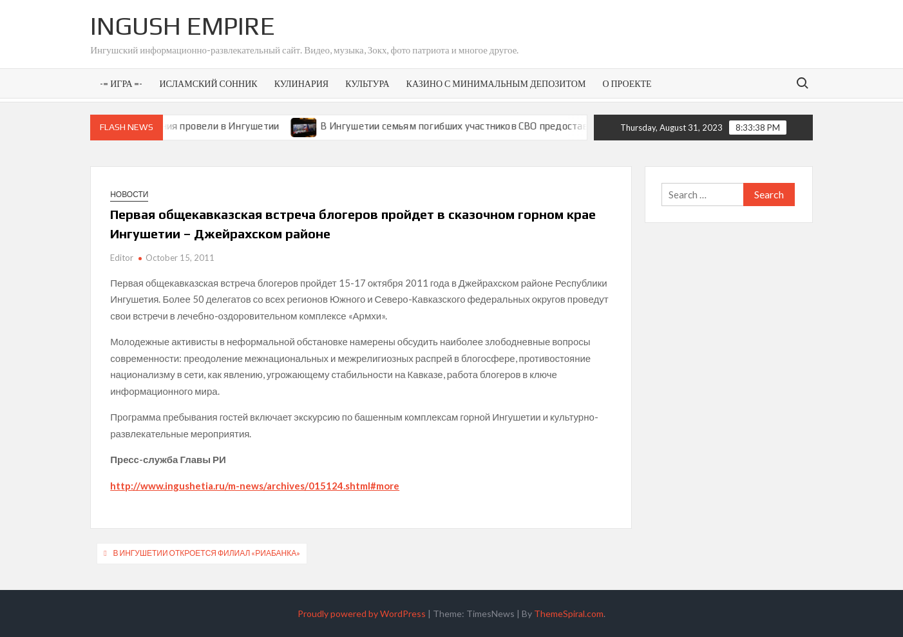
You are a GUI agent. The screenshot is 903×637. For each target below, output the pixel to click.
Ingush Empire (182, 26)
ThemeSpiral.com (569, 613)
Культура (367, 83)
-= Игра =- (121, 83)
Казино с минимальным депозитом (496, 83)
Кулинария (301, 83)
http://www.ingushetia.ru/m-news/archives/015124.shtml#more (254, 485)
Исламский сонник (209, 83)
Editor (121, 257)
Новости (129, 194)
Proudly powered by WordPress (362, 613)
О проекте (626, 83)
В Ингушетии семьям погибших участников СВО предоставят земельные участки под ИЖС (535, 125)
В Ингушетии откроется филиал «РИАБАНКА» (207, 553)
